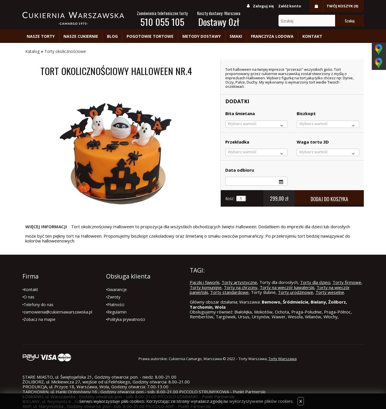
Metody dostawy (201, 36)
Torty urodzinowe (295, 292)
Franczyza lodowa (272, 36)
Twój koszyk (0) (342, 6)
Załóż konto (289, 6)
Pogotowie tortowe (150, 36)
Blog (112, 36)
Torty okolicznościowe (65, 51)
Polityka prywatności (126, 319)
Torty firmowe (347, 282)
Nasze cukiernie (80, 36)
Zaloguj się (263, 6)
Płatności (115, 304)
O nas (29, 297)
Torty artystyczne (239, 282)
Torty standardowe (229, 292)
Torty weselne (329, 292)
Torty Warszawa (283, 358)
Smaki (236, 36)
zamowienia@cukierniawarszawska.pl (58, 312)
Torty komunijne (206, 287)
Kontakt (312, 36)
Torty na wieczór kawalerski (287, 287)
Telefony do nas (38, 304)
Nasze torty (41, 36)
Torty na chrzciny (240, 287)
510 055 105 (162, 22)
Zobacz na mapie (39, 319)
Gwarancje (117, 289)
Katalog (32, 51)
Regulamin (117, 312)
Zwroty (113, 297)
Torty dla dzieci (315, 282)
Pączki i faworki (204, 282)
